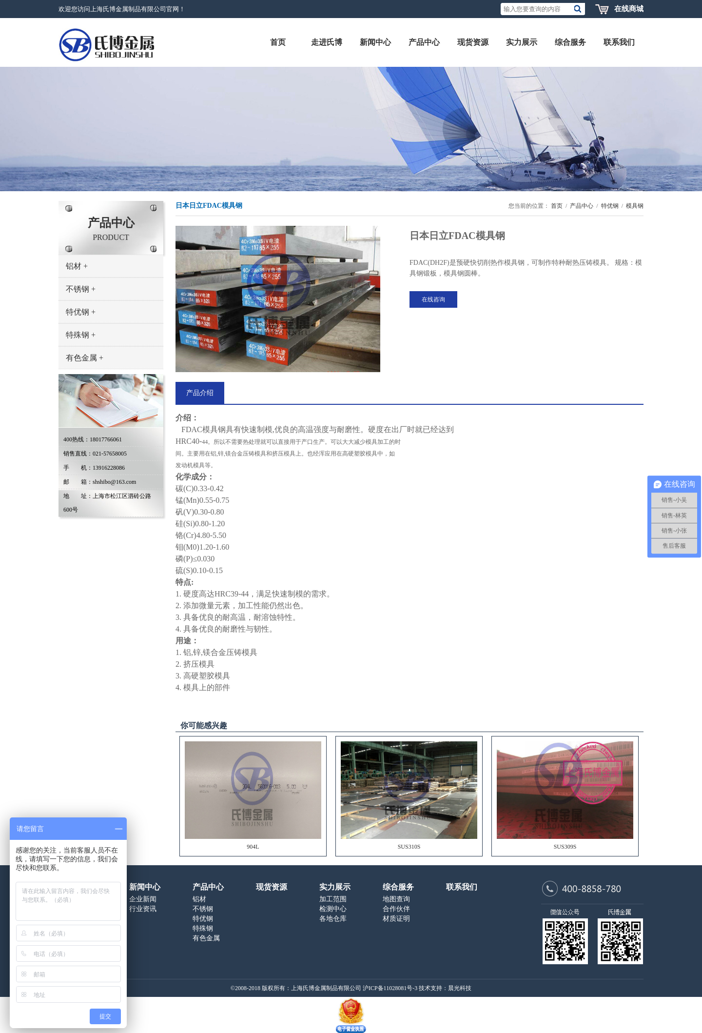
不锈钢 (81, 289)
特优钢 (81, 312)
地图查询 (396, 899)
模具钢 (635, 205)
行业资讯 (142, 909)
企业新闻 (142, 899)
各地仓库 (333, 918)
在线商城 (629, 9)
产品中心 (581, 205)
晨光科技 (459, 988)
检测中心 (333, 909)
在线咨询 (433, 299)
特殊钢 (81, 335)
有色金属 (84, 358)
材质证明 (396, 918)
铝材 (77, 266)
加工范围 (333, 899)
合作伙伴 (396, 909)
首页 (557, 205)
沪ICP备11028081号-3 (390, 988)
